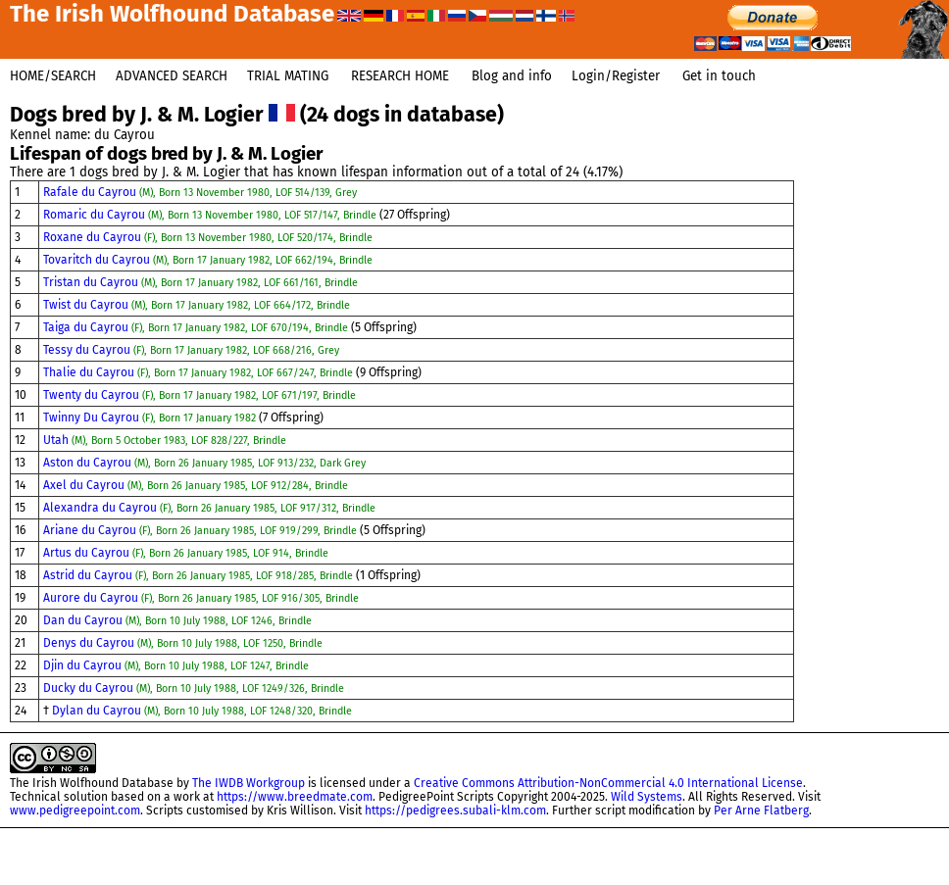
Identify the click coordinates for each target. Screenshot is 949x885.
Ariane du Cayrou (201, 530)
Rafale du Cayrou (200, 192)
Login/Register (616, 76)
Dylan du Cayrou (202, 710)
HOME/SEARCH (53, 76)
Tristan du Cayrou (200, 282)
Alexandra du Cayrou (209, 508)
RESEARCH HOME (400, 76)
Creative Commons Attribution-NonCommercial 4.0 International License (608, 783)
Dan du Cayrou (177, 620)
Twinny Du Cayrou (151, 417)
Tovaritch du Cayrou (208, 260)
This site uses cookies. (807, 877)
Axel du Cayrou (195, 485)
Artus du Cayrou (185, 553)
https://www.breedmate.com (295, 797)
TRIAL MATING (287, 76)
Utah (164, 440)
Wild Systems (646, 797)
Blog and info (512, 76)
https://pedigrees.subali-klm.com (455, 810)
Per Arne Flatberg (761, 810)
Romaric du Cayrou (211, 214)
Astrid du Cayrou (199, 575)
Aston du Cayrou (204, 462)
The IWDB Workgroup (248, 783)
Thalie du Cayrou (199, 372)
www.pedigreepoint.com (75, 810)
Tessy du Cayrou (191, 350)
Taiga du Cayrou (197, 327)
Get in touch (719, 76)
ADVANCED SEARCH (171, 76)
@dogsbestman (902, 846)
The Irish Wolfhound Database (92, 783)
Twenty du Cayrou (199, 395)
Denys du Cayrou (183, 643)
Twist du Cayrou (196, 305)
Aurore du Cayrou (201, 598)
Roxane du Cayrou (208, 237)
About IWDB (913, 877)
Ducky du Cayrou (193, 688)
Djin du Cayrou (176, 665)
